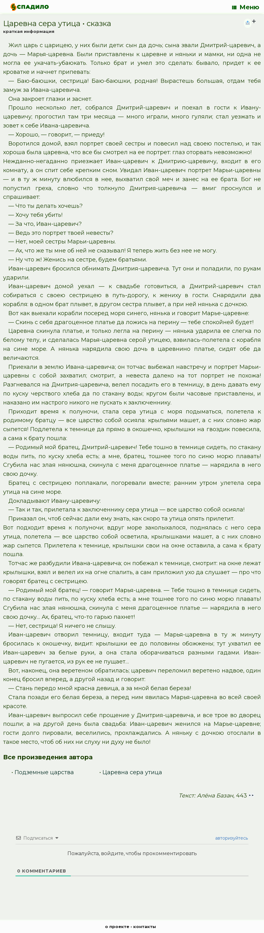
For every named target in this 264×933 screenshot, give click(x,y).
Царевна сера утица (132, 772)
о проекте (117, 926)
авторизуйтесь (231, 838)
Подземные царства (44, 772)
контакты (144, 926)
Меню (245, 7)
